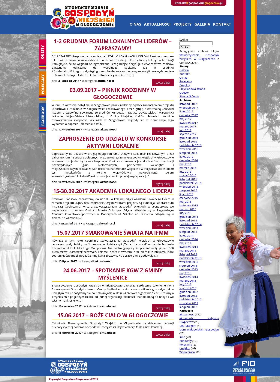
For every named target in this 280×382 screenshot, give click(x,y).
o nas (135, 24)
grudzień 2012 (188, 292)
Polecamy (185, 81)
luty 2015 (185, 213)
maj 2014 (185, 243)
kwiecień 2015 (188, 205)
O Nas (183, 77)
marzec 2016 (187, 168)
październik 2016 (190, 145)
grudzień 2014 (188, 216)
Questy (184, 92)
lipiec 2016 (186, 156)
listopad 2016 (188, 141)
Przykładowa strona (192, 89)
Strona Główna (189, 96)
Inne (182, 337)
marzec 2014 (187, 250)
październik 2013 (190, 258)
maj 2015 (185, 201)
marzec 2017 (187, 126)
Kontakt (184, 74)
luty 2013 (185, 284)
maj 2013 (185, 273)
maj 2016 (185, 164)
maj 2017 (185, 119)
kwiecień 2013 (188, 277)
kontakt (222, 24)
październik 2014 (190, 224)
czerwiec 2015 (188, 198)
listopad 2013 (188, 254)
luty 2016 (185, 171)
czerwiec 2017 (188, 115)
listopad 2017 (188, 104)
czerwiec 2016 (188, 160)
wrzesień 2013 (188, 262)
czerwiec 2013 (188, 269)
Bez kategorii (187, 325)
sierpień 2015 (188, 190)
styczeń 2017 (187, 134)
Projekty (184, 85)
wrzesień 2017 (188, 107)
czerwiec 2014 (188, 239)
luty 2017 (185, 130)
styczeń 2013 (187, 288)
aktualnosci (186, 314)
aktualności (157, 24)
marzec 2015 (187, 209)
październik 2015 (190, 183)
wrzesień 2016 (188, 149)
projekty (182, 24)
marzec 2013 (187, 280)
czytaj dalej (163, 82)
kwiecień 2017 (188, 122)
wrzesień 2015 (188, 186)
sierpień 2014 (188, 231)
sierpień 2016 (188, 153)
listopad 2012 (188, 295)
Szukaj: (183, 39)
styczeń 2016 (187, 175)
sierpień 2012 (188, 307)
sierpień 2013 (188, 265)
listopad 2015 (188, 179)
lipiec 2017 (186, 111)
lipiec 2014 (186, 235)
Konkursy (185, 341)
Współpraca (187, 352)
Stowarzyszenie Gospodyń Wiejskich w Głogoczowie (199, 57)
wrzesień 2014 (188, 228)
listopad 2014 (188, 220)
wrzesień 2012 (188, 303)
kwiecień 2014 (188, 247)
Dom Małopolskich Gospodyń (199, 329)
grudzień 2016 (188, 137)
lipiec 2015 (186, 194)
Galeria (184, 70)
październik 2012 (190, 299)
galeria (202, 24)
